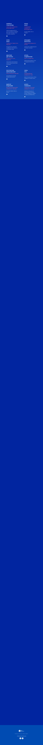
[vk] (20, 738)
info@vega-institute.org (21, 735)
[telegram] (22, 738)
